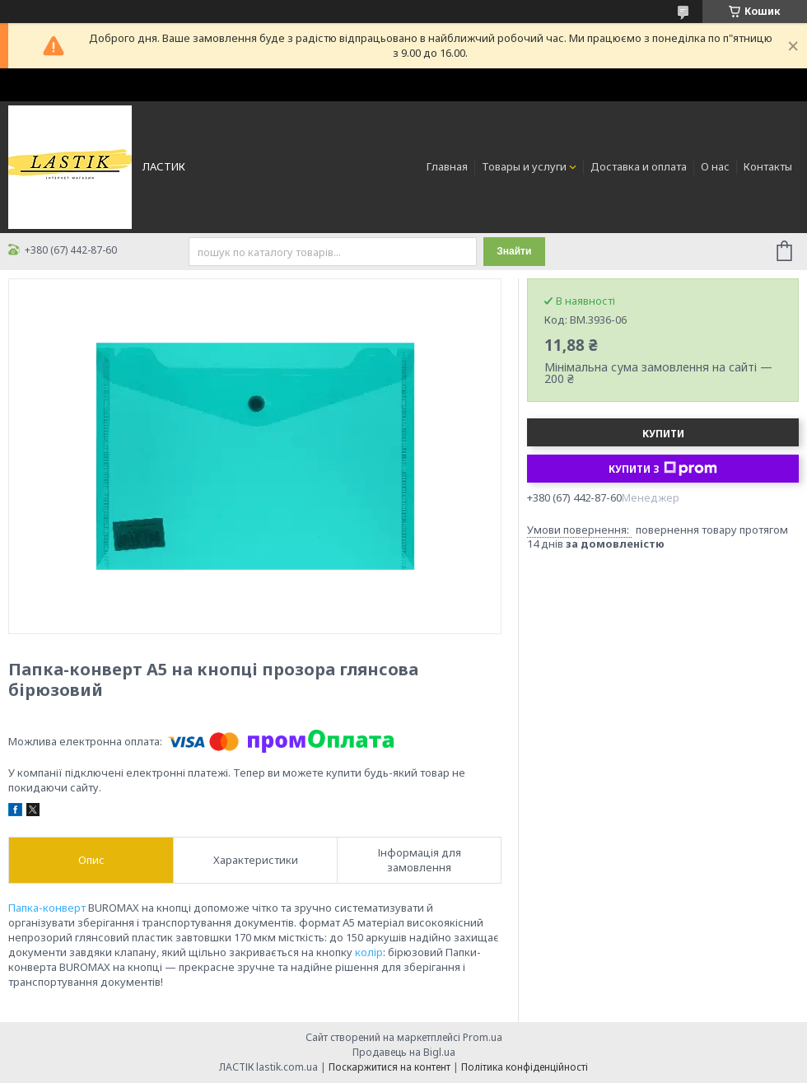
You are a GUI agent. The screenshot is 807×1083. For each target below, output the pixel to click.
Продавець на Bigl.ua (403, 1052)
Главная (447, 166)
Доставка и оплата (638, 166)
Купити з (663, 468)
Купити (663, 434)
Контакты (768, 166)
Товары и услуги (524, 166)
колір (369, 952)
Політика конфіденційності (524, 1067)
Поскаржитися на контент (389, 1067)
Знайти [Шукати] (514, 251)
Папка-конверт (47, 907)
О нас (715, 166)
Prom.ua (482, 1037)
